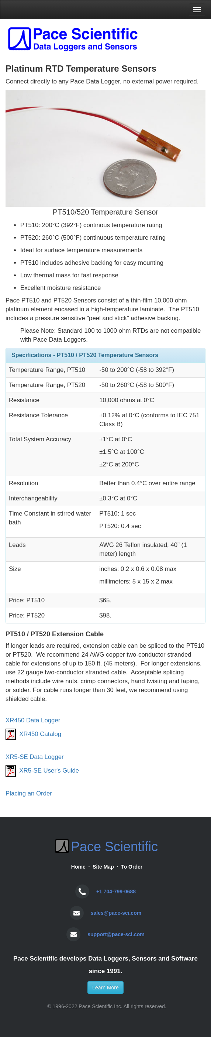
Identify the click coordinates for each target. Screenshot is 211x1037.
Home (78, 867)
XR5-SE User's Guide (49, 770)
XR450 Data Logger (33, 720)
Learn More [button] (105, 987)
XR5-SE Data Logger (35, 756)
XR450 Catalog (40, 733)
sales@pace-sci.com (116, 913)
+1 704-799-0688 (116, 891)
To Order (131, 867)
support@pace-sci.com (115, 934)
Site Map (103, 867)
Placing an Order (29, 793)
